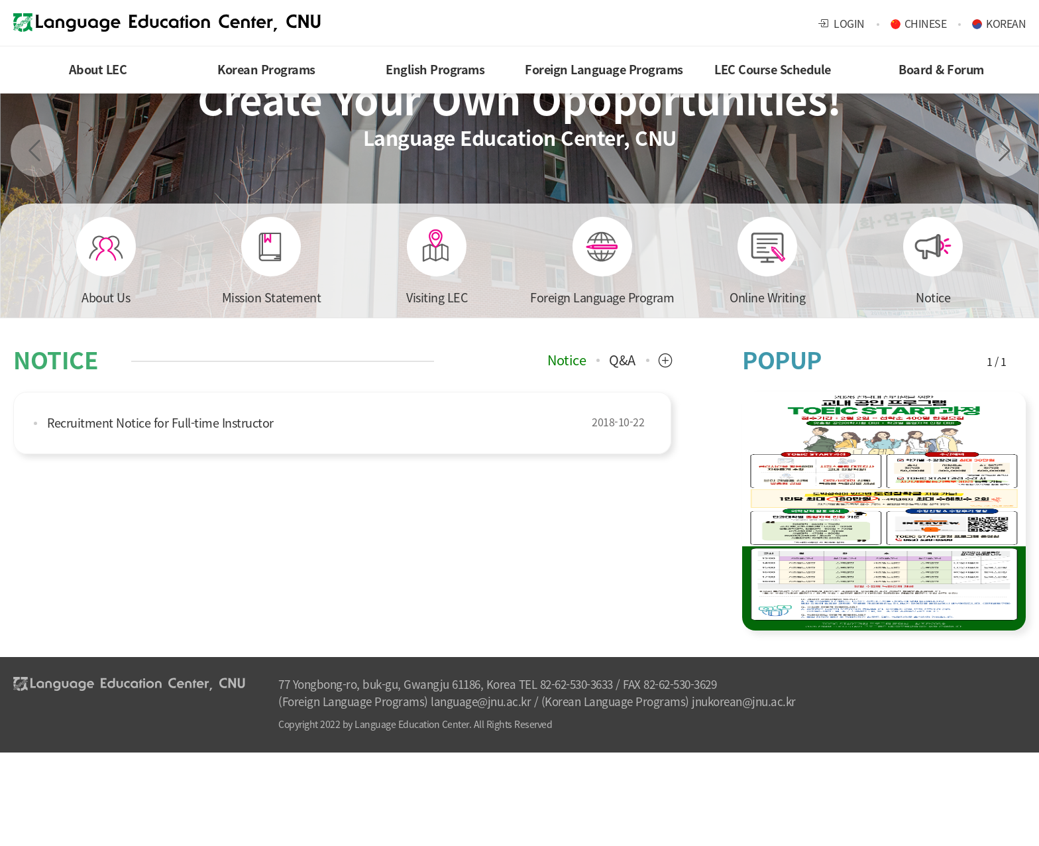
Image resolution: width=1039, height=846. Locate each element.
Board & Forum (941, 69)
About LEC (98, 69)
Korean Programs (266, 69)
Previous (37, 150)
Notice (566, 360)
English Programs (435, 69)
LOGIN (841, 23)
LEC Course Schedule (772, 69)
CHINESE (925, 23)
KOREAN (1006, 23)
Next (1001, 150)
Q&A (622, 360)
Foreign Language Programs (604, 69)
